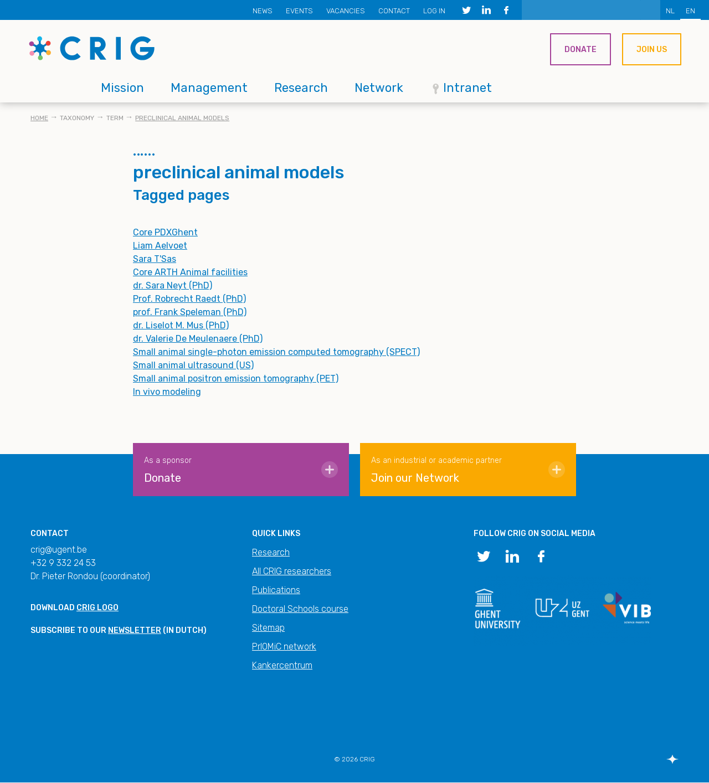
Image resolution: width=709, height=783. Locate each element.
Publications (276, 590)
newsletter (134, 630)
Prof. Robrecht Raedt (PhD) (189, 298)
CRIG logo (97, 607)
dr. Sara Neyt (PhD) (172, 285)
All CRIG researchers (291, 571)
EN (690, 11)
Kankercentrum (282, 665)
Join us (651, 49)
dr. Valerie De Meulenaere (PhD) (198, 338)
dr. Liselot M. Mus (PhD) (181, 325)
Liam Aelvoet (160, 245)
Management (209, 87)
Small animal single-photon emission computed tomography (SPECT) (276, 352)
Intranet (467, 87)
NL (670, 11)
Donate (580, 49)
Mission (122, 87)
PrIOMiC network (284, 646)
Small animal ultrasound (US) (193, 365)
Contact (394, 11)
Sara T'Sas (154, 259)
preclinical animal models (182, 118)
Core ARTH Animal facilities (190, 272)
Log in (434, 11)
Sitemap (268, 627)
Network (378, 87)
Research (301, 87)
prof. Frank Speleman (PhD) (189, 312)
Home (39, 118)
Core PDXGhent (165, 232)
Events (299, 11)
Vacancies (345, 11)
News (263, 11)
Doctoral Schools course (300, 609)
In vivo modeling (167, 392)
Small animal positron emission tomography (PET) (235, 378)
